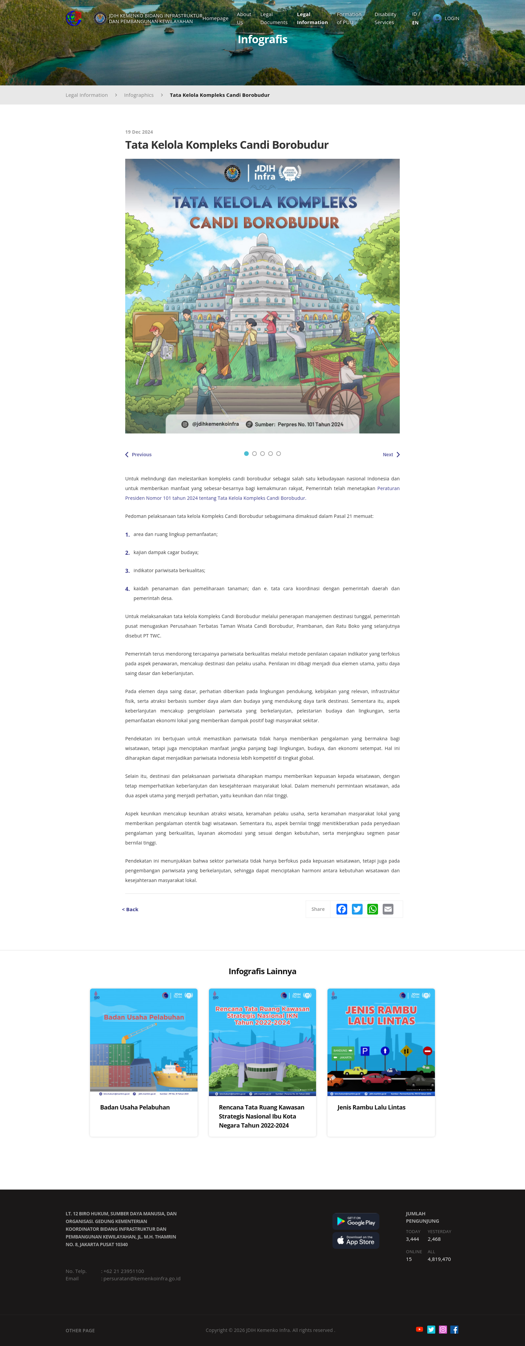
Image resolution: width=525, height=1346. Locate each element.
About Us (244, 18)
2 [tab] (254, 453)
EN (415, 22)
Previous (142, 454)
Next (388, 454)
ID (414, 14)
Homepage (216, 18)
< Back (130, 909)
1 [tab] (246, 453)
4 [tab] (270, 453)
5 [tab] (278, 453)
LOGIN (452, 18)
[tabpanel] (262, 296)
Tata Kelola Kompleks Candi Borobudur (220, 94)
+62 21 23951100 (123, 1271)
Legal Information (312, 18)
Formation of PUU (349, 18)
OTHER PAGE (80, 1330)
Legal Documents (274, 18)
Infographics (139, 94)
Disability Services (385, 18)
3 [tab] (262, 453)
